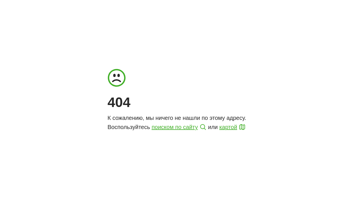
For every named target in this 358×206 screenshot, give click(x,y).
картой (228, 127)
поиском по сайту (175, 127)
